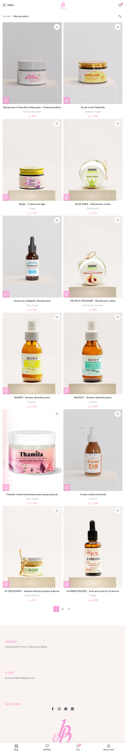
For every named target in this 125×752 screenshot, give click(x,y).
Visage (97, 111)
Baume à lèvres (32, 595)
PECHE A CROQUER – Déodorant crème (93, 300)
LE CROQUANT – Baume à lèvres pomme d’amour (32, 590)
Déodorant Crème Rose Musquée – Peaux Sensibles (32, 107)
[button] (6, 100)
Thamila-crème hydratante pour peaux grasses (32, 493)
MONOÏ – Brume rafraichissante (32, 397)
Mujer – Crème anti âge (32, 203)
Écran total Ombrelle (93, 107)
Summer (89, 111)
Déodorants (29, 111)
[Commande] (119, 16)
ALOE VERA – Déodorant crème (93, 203)
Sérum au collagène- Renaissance (32, 300)
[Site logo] (62, 4)
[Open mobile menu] (8, 5)
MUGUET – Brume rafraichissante (93, 397)
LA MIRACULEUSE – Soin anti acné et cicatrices (93, 590)
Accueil (7, 16)
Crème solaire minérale (93, 493)
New (38, 111)
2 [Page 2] (62, 608)
